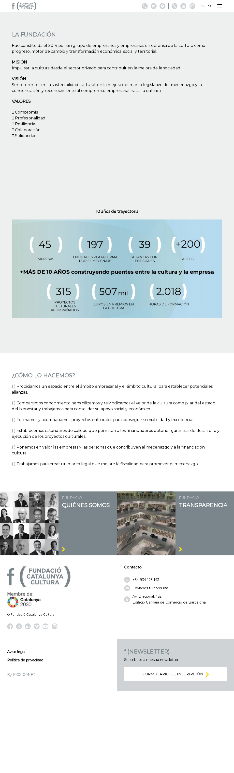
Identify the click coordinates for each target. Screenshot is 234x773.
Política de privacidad (25, 741)
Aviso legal (16, 733)
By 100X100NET (21, 756)
